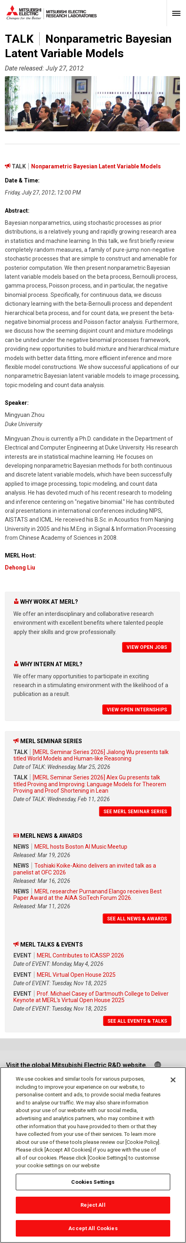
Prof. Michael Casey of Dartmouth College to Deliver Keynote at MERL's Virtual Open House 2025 (91, 996)
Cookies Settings (92, 1185)
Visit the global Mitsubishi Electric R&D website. (76, 1065)
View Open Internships (137, 710)
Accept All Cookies (92, 1232)
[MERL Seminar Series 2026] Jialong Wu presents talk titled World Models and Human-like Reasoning (91, 755)
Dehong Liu (20, 567)
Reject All (92, 1209)
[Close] (173, 1083)
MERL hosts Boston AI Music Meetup (80, 846)
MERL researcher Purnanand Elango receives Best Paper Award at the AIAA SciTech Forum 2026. (87, 894)
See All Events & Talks (137, 1021)
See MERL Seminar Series (135, 811)
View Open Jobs (147, 647)
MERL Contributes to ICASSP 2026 (80, 955)
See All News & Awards (137, 919)
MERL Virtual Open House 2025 (76, 975)
